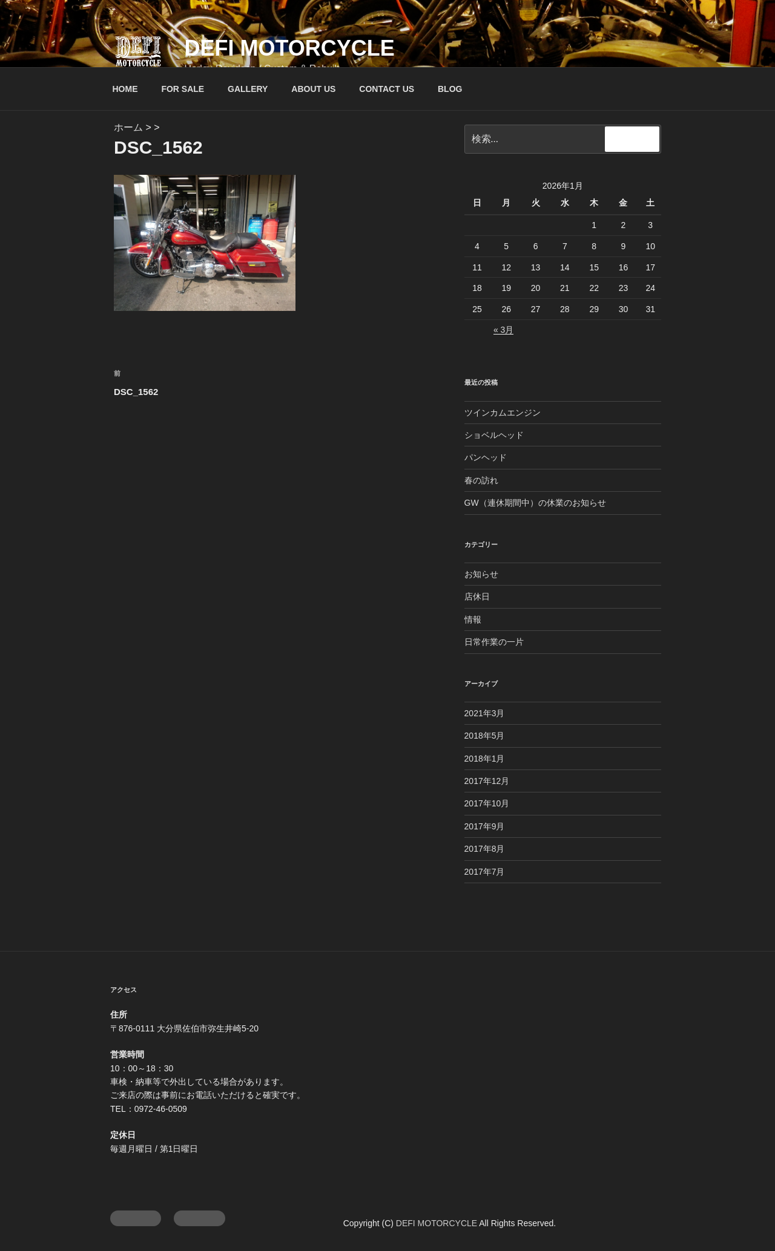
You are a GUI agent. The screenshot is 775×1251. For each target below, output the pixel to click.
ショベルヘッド (494, 435)
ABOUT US (313, 89)
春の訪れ (481, 480)
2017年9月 (484, 826)
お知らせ (481, 574)
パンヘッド (485, 457)
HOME (125, 89)
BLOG (450, 89)
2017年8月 (484, 849)
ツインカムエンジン (502, 412)
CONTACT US (386, 89)
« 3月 (503, 330)
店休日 (477, 596)
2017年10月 (487, 803)
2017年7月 (484, 872)
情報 (472, 619)
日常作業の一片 (494, 642)
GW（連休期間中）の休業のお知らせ (535, 503)
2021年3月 (484, 713)
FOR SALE (182, 89)
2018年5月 (484, 735)
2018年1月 (484, 758)
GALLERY (248, 89)
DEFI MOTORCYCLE (289, 48)
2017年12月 (487, 781)
